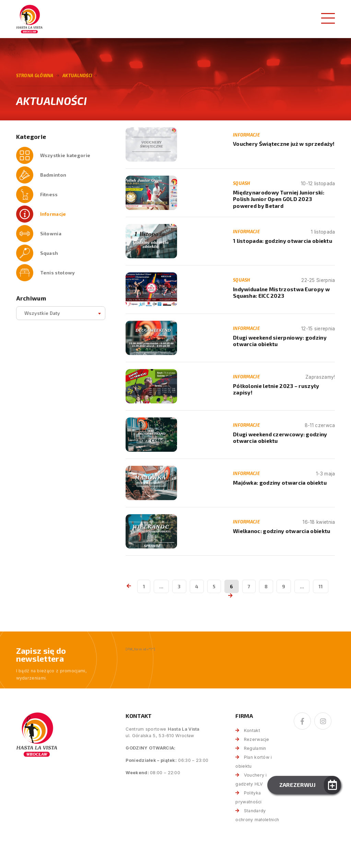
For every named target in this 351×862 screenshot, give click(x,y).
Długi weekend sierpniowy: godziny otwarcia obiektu (280, 340)
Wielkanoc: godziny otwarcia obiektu (281, 531)
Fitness (49, 194)
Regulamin (255, 748)
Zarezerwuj (297, 784)
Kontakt (252, 730)
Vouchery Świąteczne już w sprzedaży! (284, 144)
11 (320, 586)
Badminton (53, 175)
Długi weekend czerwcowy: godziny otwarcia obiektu (280, 437)
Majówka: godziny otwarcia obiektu (280, 483)
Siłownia (50, 233)
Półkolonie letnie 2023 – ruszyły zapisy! (276, 389)
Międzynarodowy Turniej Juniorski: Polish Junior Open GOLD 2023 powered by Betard (278, 199)
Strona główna (35, 75)
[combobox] (60, 313)
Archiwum (31, 298)
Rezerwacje (256, 739)
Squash (49, 253)
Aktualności (77, 75)
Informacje (53, 214)
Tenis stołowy (57, 272)
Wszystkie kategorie (65, 155)
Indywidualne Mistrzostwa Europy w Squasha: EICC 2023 (281, 292)
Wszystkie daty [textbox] (42, 313)
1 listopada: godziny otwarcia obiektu (282, 241)
